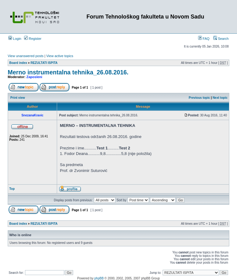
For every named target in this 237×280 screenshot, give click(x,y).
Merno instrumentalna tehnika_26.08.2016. (68, 72)
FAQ (204, 38)
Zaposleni (34, 77)
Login (14, 38)
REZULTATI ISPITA (44, 63)
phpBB (99, 278)
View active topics (59, 56)
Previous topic (199, 97)
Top (12, 188)
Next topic (220, 97)
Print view (17, 97)
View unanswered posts (26, 56)
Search (221, 38)
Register (32, 38)
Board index (18, 63)
